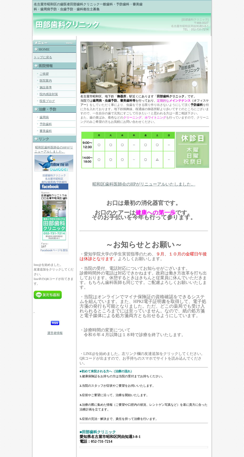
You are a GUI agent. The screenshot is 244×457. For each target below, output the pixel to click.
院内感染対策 (49, 94)
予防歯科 (46, 124)
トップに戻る (43, 57)
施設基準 (46, 87)
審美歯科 (46, 131)
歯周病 (44, 117)
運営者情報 (55, 333)
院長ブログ (47, 101)
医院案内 (46, 80)
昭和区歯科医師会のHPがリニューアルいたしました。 (143, 184)
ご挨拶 (44, 74)
